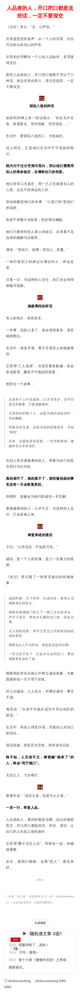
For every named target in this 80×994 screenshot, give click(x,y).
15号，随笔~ (23, 952)
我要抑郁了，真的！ (29, 945)
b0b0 (7, 986)
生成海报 (40, 922)
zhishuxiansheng (19, 980)
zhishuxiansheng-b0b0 (50, 980)
